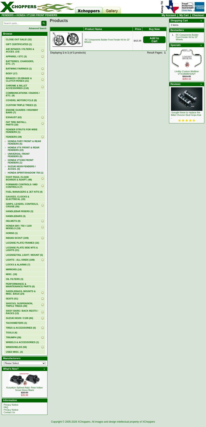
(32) (19, 39)
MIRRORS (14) (14, 269)
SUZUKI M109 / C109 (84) (19, 318)
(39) (14, 137)
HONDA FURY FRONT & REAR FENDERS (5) (24, 142)
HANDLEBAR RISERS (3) (19, 211)
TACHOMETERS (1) (16, 323)
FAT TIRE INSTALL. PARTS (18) (16, 123)
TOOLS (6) (11, 332)
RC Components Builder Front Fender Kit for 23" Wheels (187, 37)
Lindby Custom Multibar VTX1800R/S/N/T (187, 72)
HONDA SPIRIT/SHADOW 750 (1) (25, 172)
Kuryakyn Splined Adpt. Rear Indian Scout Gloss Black (24, 388)
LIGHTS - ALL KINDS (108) (20, 260)
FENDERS (8, 15)
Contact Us (9, 412)
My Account (169, 15)
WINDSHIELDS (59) (16, 347)
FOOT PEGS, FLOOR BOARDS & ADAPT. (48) (19, 178)
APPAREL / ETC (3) (16, 56)
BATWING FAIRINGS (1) (19, 68)
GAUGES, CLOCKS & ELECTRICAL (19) (17, 197)
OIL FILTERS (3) (14, 279)
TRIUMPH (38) (13, 337)
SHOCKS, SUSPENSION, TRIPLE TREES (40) (19, 304)
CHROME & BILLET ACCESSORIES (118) (17, 86)
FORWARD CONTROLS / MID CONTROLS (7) (22, 185)
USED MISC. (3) (14, 352)
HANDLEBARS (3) (16, 216)
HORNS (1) (12, 233)
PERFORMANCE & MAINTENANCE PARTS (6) (20, 285)
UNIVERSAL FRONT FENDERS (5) (19, 155)
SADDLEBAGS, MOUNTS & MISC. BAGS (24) (21, 292)
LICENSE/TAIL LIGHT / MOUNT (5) (24, 255)
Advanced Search (37, 28)
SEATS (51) (12, 298)
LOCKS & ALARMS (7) (18, 264)
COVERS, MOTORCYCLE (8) (21, 100)
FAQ (6, 407)
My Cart (184, 15)
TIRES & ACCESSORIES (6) (21, 327)
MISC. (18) (11, 274)
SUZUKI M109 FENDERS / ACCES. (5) (22, 167)
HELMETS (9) (13, 221)
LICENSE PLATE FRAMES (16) (22, 243)
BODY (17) (11, 73)
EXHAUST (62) (14, 117)
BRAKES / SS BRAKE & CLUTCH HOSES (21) (19, 79)
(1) (19, 44)
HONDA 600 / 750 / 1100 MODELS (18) (19, 227)
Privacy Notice (11, 404)
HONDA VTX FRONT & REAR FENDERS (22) (23, 148)
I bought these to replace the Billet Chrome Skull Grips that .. (186, 115)
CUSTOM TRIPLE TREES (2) (21, 105)
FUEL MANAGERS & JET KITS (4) (24, 192)
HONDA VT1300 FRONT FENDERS (36, 15)
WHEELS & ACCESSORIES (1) (22, 342)
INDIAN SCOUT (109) (17, 238)
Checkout (198, 15)
